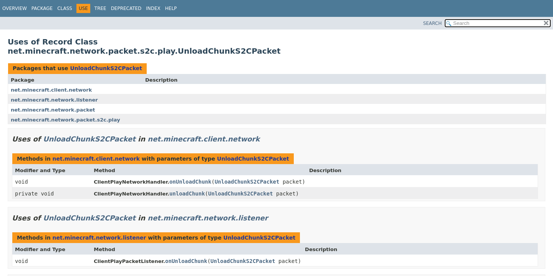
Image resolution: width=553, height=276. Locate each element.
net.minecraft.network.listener (54, 100)
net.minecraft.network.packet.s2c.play (65, 120)
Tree (100, 8)
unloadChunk (187, 194)
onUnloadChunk (190, 182)
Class (64, 8)
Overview (14, 8)
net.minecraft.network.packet (53, 110)
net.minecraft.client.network (51, 90)
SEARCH (432, 23)
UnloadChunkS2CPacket (106, 68)
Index (153, 8)
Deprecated (126, 8)
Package (42, 8)
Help (171, 8)
